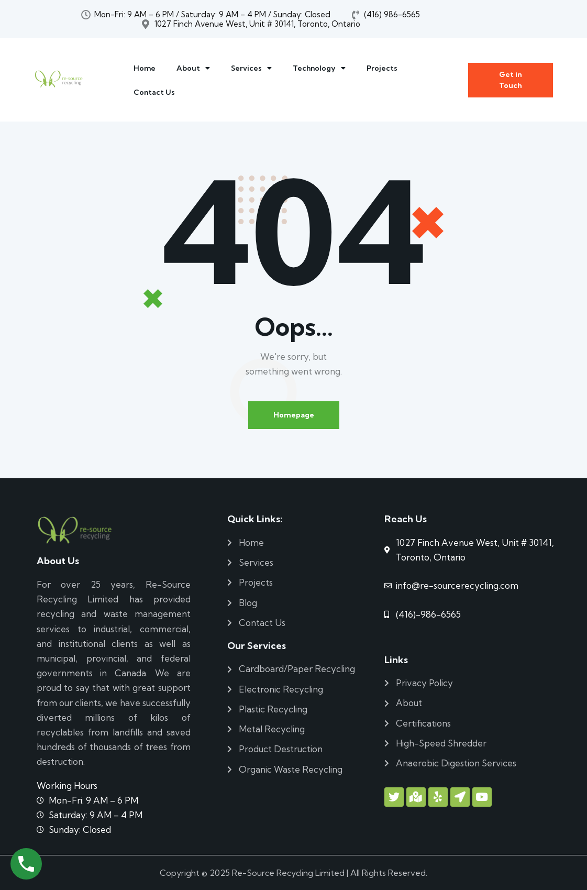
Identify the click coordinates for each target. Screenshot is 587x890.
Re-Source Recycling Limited (288, 872)
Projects (382, 68)
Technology (319, 68)
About (193, 68)
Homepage (293, 415)
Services (251, 68)
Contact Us (154, 92)
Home (145, 68)
